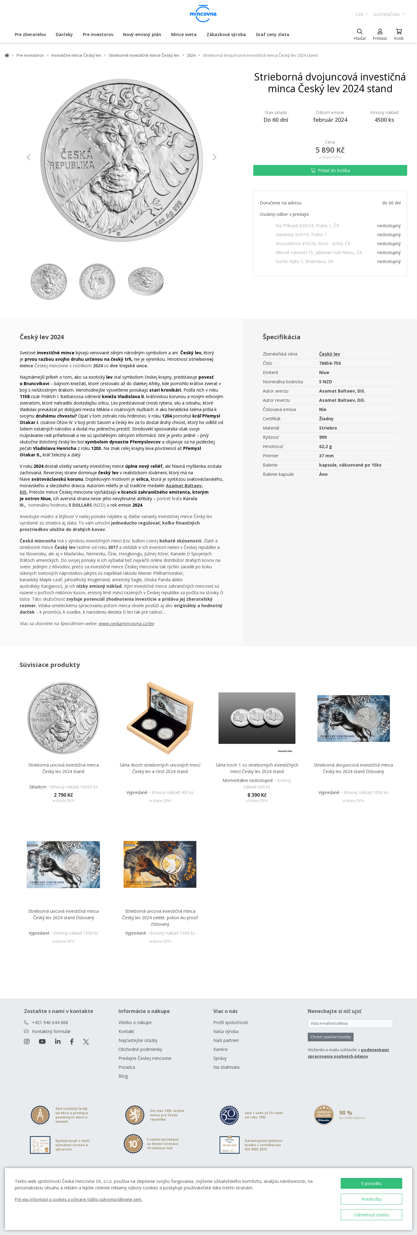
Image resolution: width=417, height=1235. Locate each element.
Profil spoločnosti (230, 1022)
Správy (220, 1058)
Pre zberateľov (30, 34)
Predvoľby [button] (372, 1199)
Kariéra (220, 1049)
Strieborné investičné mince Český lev (144, 55)
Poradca (126, 1067)
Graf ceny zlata (272, 34)
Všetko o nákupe (135, 1022)
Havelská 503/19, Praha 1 (301, 234)
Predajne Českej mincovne (144, 1058)
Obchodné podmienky (140, 1049)
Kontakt (126, 1031)
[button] (40, 157)
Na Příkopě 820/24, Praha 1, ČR (307, 225)
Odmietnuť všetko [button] (371, 1215)
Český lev (329, 354)
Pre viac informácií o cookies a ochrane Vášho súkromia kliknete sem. (78, 1199)
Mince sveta (184, 34)
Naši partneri (226, 1040)
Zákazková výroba (226, 34)
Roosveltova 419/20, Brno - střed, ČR (313, 243)
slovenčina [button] (387, 14)
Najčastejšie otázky (138, 1040)
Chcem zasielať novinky (331, 1036)
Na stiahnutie (226, 1067)
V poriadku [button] (371, 1183)
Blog (123, 1076)
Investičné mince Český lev (76, 55)
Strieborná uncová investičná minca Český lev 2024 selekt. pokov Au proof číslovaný (160, 917)
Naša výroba (226, 1031)
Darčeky (64, 34)
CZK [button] (360, 14)
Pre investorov (98, 34)
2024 (191, 55)
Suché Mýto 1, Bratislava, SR (304, 261)
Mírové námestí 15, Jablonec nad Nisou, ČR (319, 252)
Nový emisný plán (142, 34)
